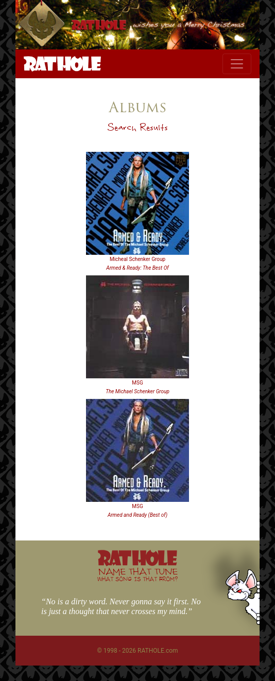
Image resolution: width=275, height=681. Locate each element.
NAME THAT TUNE (137, 574)
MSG (137, 383)
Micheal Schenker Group (137, 259)
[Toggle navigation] (236, 64)
